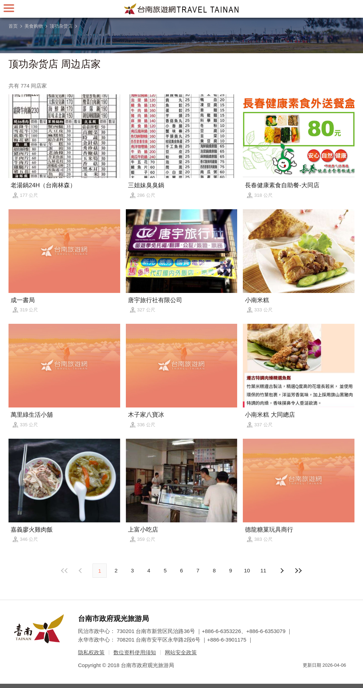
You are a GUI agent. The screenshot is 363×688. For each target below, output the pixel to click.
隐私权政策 (91, 652)
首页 (13, 26)
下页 (81, 571)
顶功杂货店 (61, 26)
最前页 (65, 571)
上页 (282, 571)
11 (264, 570)
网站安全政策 (181, 652)
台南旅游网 (181, 9)
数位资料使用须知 (134, 652)
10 (247, 570)
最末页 (298, 571)
